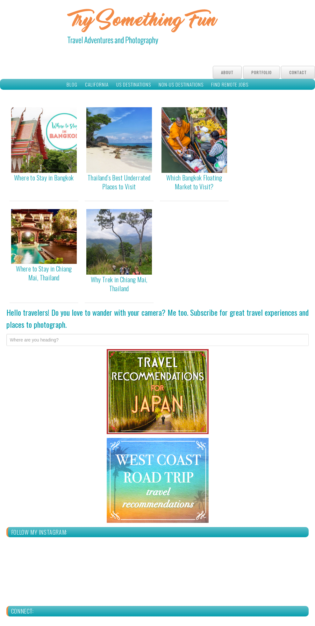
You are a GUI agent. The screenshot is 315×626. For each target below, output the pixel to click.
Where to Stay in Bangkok (44, 177)
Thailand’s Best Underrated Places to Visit (119, 182)
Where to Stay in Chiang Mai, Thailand (44, 273)
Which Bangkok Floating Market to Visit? (194, 182)
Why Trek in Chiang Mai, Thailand (119, 284)
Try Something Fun (157, 28)
